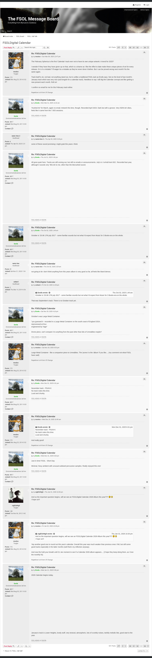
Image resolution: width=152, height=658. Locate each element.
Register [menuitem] (137, 5)
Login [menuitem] (146, 5)
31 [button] (134, 47)
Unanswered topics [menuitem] (130, 10)
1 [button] (125, 47)
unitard (16, 282)
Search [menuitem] (9, 31)
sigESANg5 (16, 505)
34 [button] (145, 47)
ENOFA (44, 115)
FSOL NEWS (35, 115)
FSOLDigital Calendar (17, 43)
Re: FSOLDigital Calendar (43, 54)
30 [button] (130, 47)
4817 (11, 122)
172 (11, 77)
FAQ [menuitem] (2, 31)
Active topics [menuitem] (144, 10)
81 (11, 269)
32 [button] (137, 47)
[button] (118, 47)
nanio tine (15, 263)
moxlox (15, 72)
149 (11, 511)
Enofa (16, 116)
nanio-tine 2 (16, 136)
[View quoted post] (49, 292)
